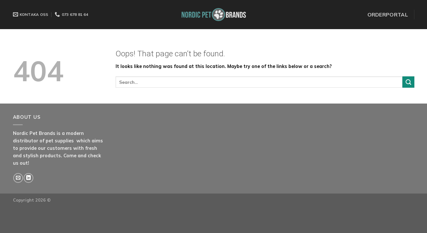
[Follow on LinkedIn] (28, 178)
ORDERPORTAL (387, 14)
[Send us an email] (18, 178)
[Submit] (408, 82)
